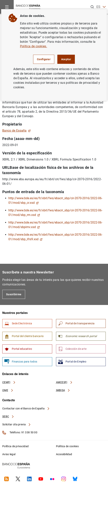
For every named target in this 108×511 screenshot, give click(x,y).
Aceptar (66, 59)
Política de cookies (67, 446)
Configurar (43, 59)
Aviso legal (8, 454)
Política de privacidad (15, 446)
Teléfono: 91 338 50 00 (19, 432)
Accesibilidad (64, 454)
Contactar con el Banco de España (26, 408)
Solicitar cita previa (16, 424)
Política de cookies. (33, 46)
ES (101, 7)
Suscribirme (13, 294)
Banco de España (16, 130)
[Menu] (7, 7)
